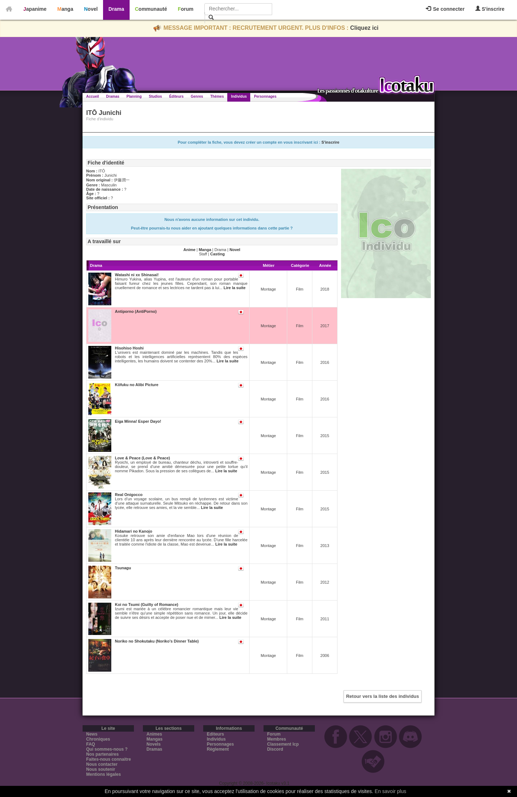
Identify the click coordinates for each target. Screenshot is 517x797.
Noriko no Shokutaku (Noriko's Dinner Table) (157, 641)
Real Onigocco (129, 494)
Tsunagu (123, 568)
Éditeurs (176, 96)
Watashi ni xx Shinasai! (137, 275)
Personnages (265, 96)
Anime (189, 249)
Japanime (35, 9)
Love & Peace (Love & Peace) (142, 458)
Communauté (151, 9)
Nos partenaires (102, 754)
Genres (197, 96)
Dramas (113, 96)
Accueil (92, 96)
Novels (153, 744)
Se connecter (445, 9)
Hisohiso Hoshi (129, 348)
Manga (65, 9)
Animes (154, 734)
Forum (186, 9)
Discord (275, 749)
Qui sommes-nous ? (106, 749)
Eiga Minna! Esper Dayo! (138, 421)
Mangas (154, 739)
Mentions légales (103, 774)
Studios (155, 96)
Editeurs (215, 734)
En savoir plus (390, 791)
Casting (217, 254)
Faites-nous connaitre (108, 759)
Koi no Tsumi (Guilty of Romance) (146, 604)
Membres (276, 739)
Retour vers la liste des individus (382, 696)
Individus (239, 96)
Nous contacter (101, 764)
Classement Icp (283, 744)
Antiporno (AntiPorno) (136, 311)
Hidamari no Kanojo (133, 531)
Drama (116, 9)
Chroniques (98, 739)
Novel (91, 9)
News (91, 734)
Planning (133, 96)
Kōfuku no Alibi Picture (136, 385)
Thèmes (217, 96)
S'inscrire (489, 9)
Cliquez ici (364, 28)
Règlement (218, 749)
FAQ (90, 744)
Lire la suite (235, 288)
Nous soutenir (100, 769)
